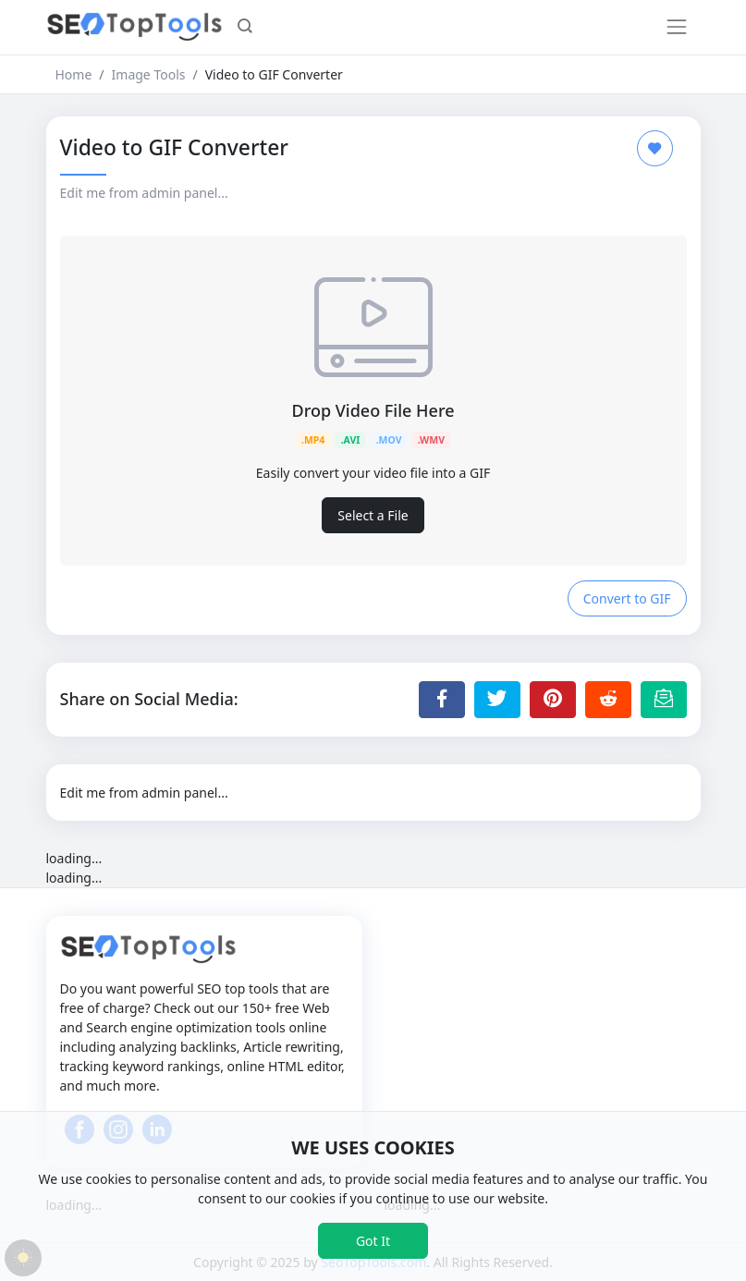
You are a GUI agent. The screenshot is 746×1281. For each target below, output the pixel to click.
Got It (373, 1241)
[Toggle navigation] (677, 27)
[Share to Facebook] (442, 699)
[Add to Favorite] (655, 148)
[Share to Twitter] (497, 699)
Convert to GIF (627, 598)
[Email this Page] (664, 699)
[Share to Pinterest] (553, 699)
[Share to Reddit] (608, 699)
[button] (245, 27)
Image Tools (149, 74)
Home (73, 74)
